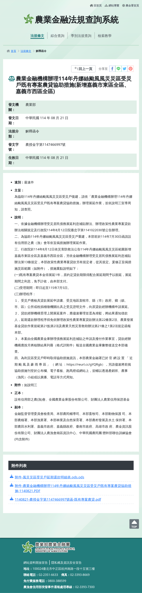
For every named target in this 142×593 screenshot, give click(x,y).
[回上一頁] (83, 68)
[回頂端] (134, 524)
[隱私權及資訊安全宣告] (66, 562)
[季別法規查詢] (81, 35)
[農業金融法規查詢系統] (48, 547)
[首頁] (13, 51)
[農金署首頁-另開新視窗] (130, 5)
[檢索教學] (105, 35)
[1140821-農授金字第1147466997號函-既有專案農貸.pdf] (71, 499)
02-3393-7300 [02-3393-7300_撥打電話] (85, 587)
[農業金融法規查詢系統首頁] (71, 19)
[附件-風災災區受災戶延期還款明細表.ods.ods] (71, 477)
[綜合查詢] (57, 35)
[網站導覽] (112, 5)
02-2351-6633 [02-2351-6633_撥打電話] (48, 575)
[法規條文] (37, 35)
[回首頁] (96, 5)
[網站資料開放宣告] (35, 562)
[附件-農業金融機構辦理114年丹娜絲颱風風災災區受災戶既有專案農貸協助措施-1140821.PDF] (71, 488)
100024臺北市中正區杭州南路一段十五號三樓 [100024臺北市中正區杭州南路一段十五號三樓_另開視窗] (64, 569)
